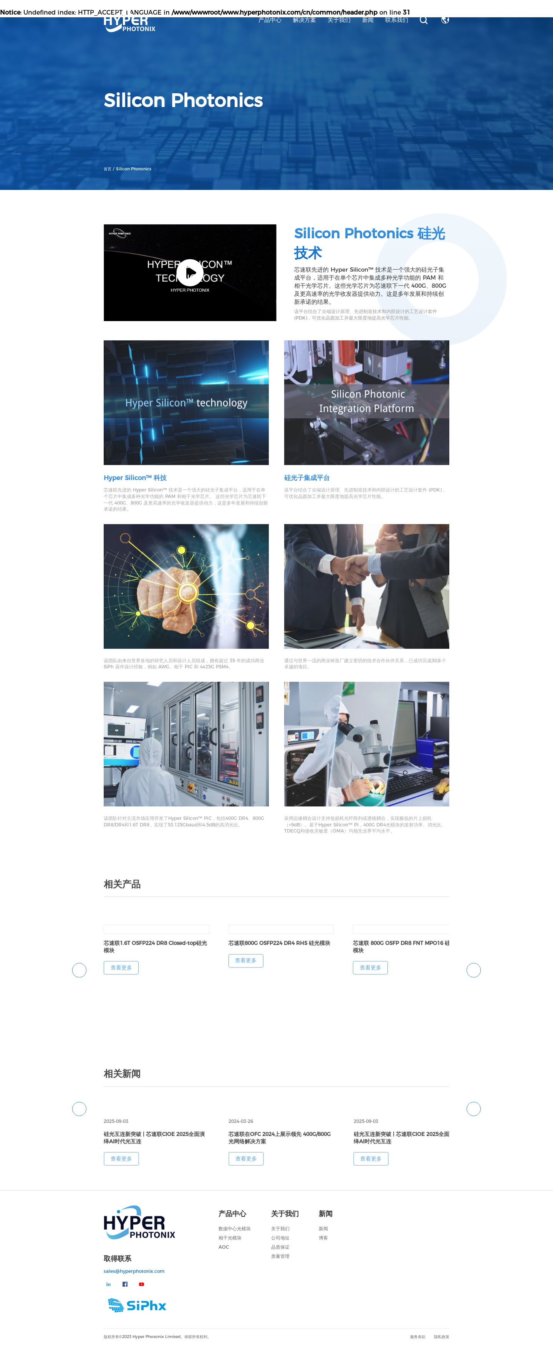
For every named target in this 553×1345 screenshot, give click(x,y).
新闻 (368, 19)
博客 (323, 1238)
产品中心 (269, 19)
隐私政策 (441, 1336)
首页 (108, 169)
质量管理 (280, 1256)
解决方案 (304, 19)
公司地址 (280, 1238)
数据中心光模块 (235, 1228)
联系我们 (396, 19)
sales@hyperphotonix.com (134, 1271)
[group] (156, 956)
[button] (79, 976)
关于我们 (339, 19)
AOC (224, 1247)
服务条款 (418, 1336)
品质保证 (280, 1247)
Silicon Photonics (133, 169)
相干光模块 (230, 1238)
